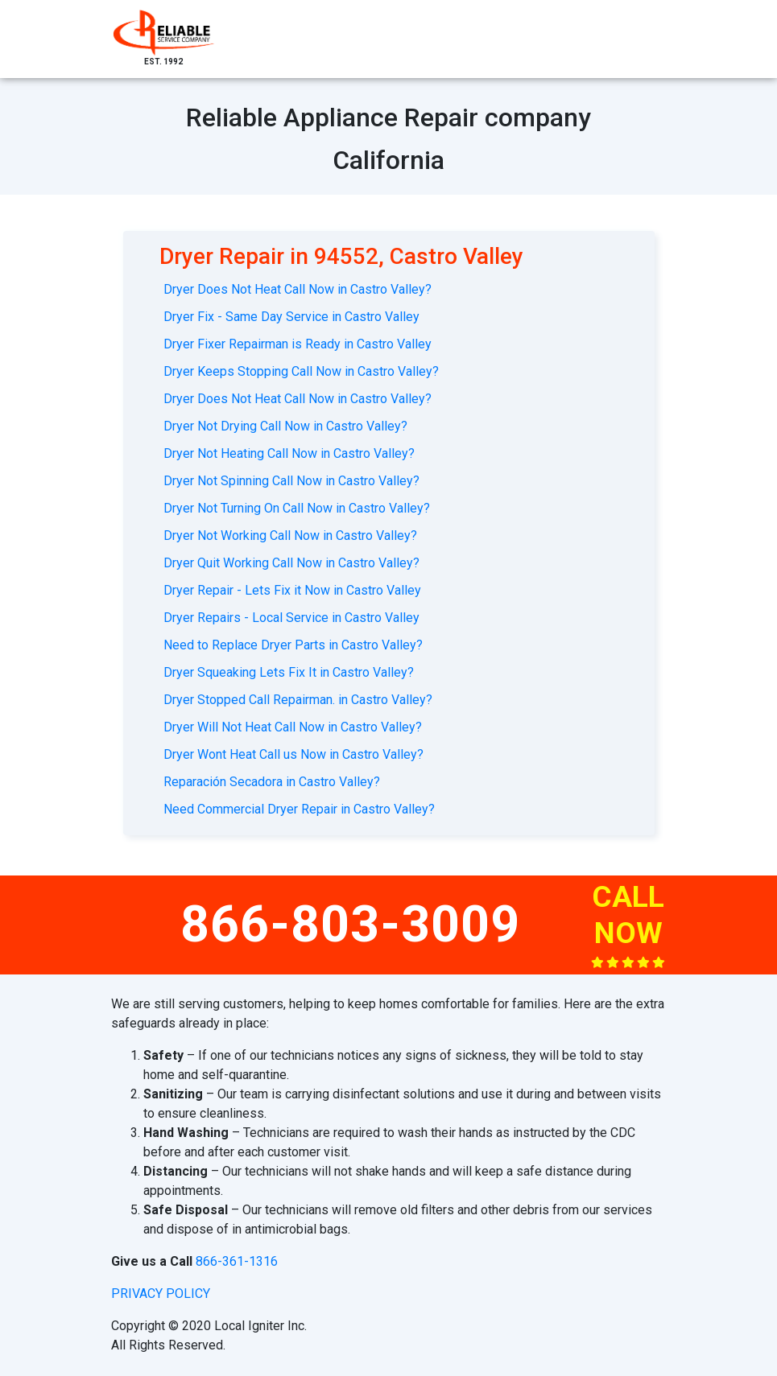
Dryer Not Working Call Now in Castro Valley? (290, 535)
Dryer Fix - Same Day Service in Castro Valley (291, 316)
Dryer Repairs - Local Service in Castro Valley (291, 617)
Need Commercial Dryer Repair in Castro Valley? (299, 809)
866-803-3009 (350, 924)
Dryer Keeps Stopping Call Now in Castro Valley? (301, 371)
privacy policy (160, 1293)
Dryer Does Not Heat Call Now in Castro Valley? (297, 289)
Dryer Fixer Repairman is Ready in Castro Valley (297, 344)
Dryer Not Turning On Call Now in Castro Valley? (296, 508)
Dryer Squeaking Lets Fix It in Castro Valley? (288, 672)
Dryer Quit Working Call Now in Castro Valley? (291, 563)
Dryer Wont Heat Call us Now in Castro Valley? (293, 754)
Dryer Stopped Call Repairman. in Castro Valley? (297, 699)
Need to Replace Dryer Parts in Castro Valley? (293, 645)
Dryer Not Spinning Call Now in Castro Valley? (291, 480)
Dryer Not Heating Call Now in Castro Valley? (289, 453)
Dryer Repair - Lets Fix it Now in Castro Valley (292, 590)
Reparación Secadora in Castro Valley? (271, 781)
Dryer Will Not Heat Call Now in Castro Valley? (292, 727)
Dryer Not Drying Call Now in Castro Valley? (285, 426)
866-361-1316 (237, 1261)
